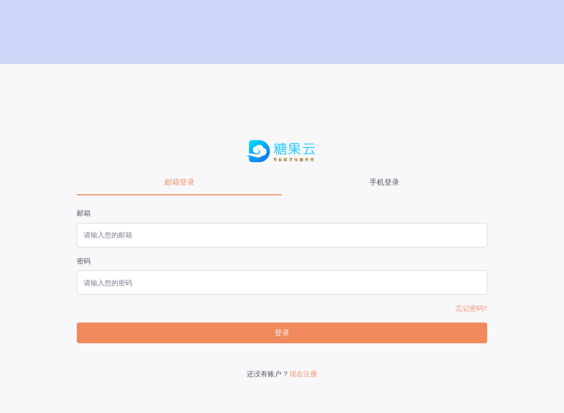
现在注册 (303, 374)
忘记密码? (471, 308)
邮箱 (84, 213)
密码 (84, 261)
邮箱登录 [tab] (180, 182)
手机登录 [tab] (384, 182)
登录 (282, 332)
